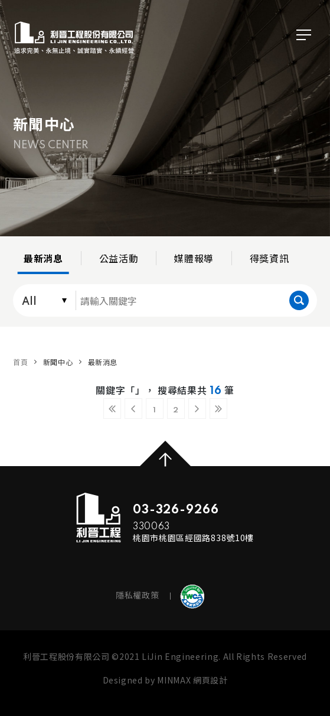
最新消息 (43, 258)
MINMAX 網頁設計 (192, 680)
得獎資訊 (269, 258)
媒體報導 (194, 258)
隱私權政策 (137, 595)
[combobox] (42, 300)
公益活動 (119, 258)
